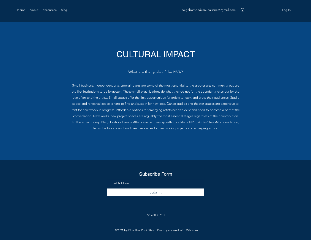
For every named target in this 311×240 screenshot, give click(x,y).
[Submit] (155, 192)
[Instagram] (242, 10)
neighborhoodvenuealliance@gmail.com (208, 10)
